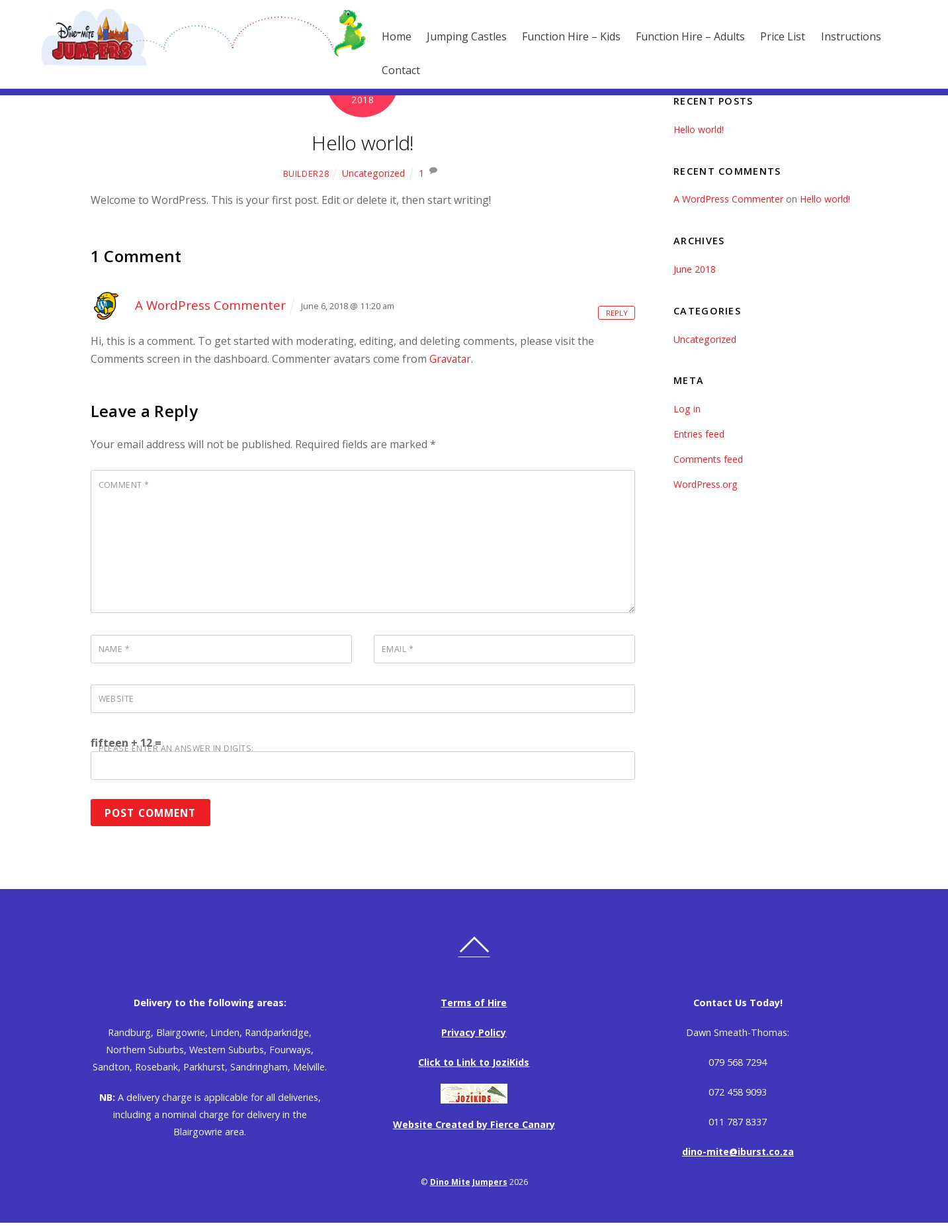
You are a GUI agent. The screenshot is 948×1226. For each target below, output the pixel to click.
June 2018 (694, 269)
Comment (124, 485)
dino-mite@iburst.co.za (738, 1154)
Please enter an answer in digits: (177, 751)
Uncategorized (373, 173)
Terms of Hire (473, 1005)
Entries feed (699, 434)
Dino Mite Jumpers (468, 1184)
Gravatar (451, 359)
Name (114, 650)
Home (377, 36)
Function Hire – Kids (552, 36)
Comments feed (708, 459)
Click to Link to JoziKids (474, 1065)
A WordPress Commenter (211, 305)
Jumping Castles (448, 36)
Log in (687, 408)
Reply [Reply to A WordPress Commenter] (615, 312)
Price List (763, 36)
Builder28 (305, 173)
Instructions (832, 36)
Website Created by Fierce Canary (474, 1127)
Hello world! (363, 142)
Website (117, 700)
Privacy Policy (474, 1035)
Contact (382, 70)
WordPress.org (705, 484)
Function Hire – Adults (671, 36)
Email (398, 650)
